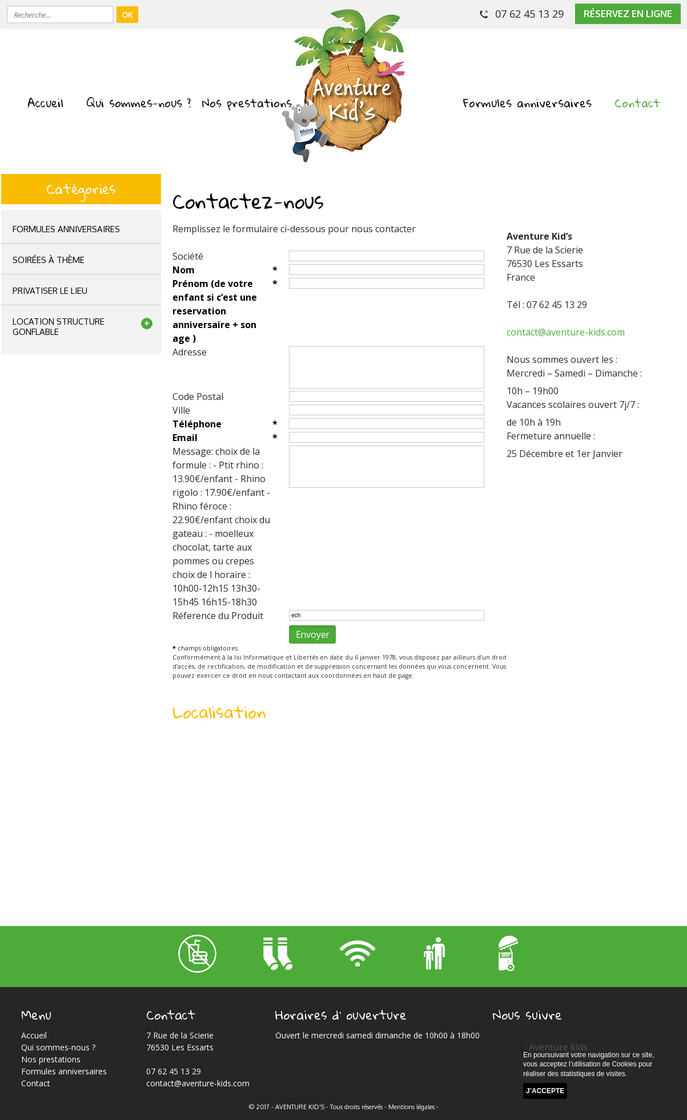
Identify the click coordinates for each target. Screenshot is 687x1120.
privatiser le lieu (50, 290)
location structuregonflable (59, 326)
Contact (637, 103)
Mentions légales (411, 1107)
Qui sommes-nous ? (138, 103)
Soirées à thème (49, 259)
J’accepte (545, 1091)
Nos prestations (247, 103)
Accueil (45, 103)
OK (127, 14)
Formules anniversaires (527, 103)
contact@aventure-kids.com (566, 332)
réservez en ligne (628, 13)
